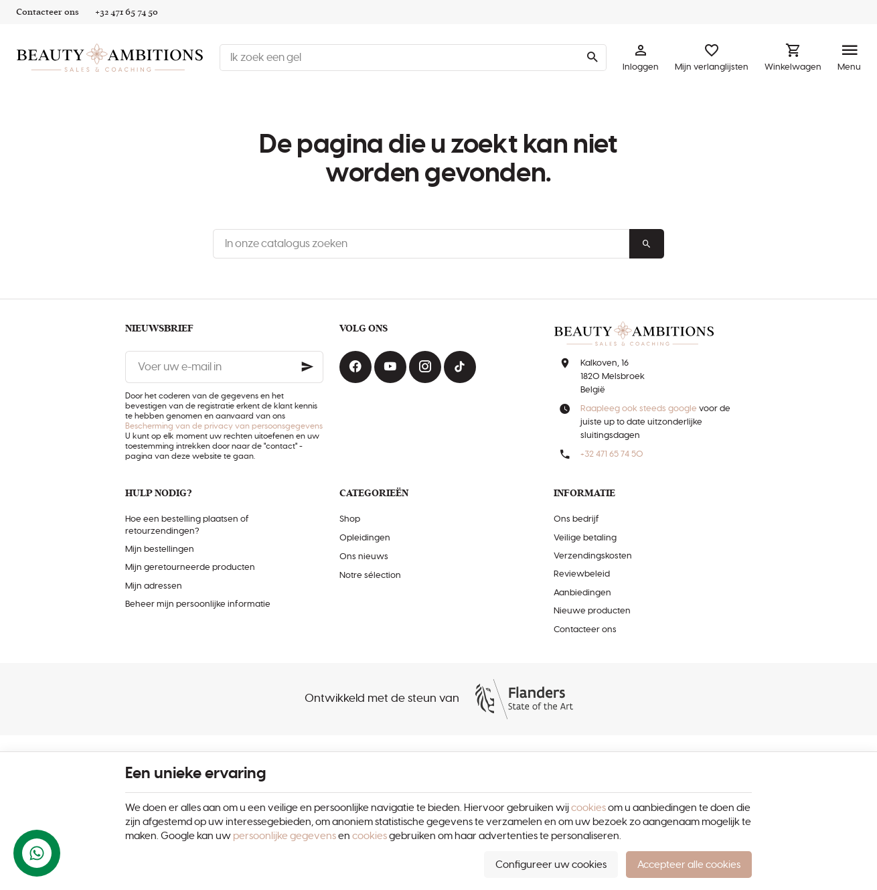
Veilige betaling (585, 538)
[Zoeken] (592, 57)
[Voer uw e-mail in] (224, 367)
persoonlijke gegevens (284, 836)
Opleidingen (364, 538)
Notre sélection (370, 575)
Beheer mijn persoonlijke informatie (197, 604)
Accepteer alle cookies (688, 865)
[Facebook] (355, 367)
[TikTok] (460, 367)
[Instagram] (425, 367)
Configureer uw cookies (551, 865)
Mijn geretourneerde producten (190, 567)
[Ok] (307, 367)
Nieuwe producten (592, 611)
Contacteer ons (585, 629)
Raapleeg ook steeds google (638, 408)
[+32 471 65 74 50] (126, 12)
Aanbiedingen (582, 593)
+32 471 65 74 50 (611, 454)
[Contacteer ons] (47, 12)
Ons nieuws (363, 556)
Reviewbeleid (582, 574)
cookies (588, 808)
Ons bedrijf (576, 519)
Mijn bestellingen (159, 549)
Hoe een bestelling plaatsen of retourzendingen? (187, 525)
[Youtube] (390, 367)
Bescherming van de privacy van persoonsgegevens (224, 426)
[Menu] (849, 57)
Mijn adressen (153, 586)
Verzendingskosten (593, 556)
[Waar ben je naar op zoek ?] (413, 57)
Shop (349, 519)
